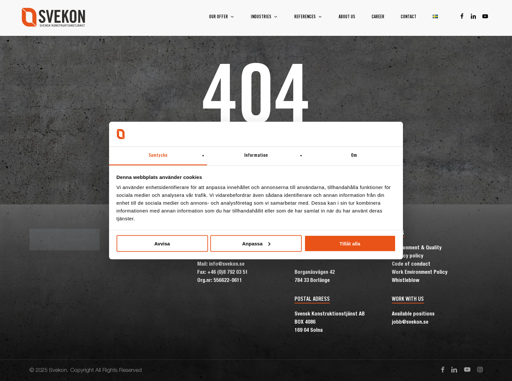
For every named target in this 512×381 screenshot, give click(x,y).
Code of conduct (411, 264)
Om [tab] (354, 155)
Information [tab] (256, 155)
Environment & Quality (416, 248)
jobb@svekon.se (410, 322)
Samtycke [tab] (158, 155)
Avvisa (162, 243)
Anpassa (256, 243)
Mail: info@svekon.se (221, 264)
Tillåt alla (350, 243)
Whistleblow (405, 281)
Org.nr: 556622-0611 (219, 281)
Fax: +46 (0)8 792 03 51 (222, 272)
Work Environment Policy (419, 272)
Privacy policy (407, 256)
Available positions (413, 314)
